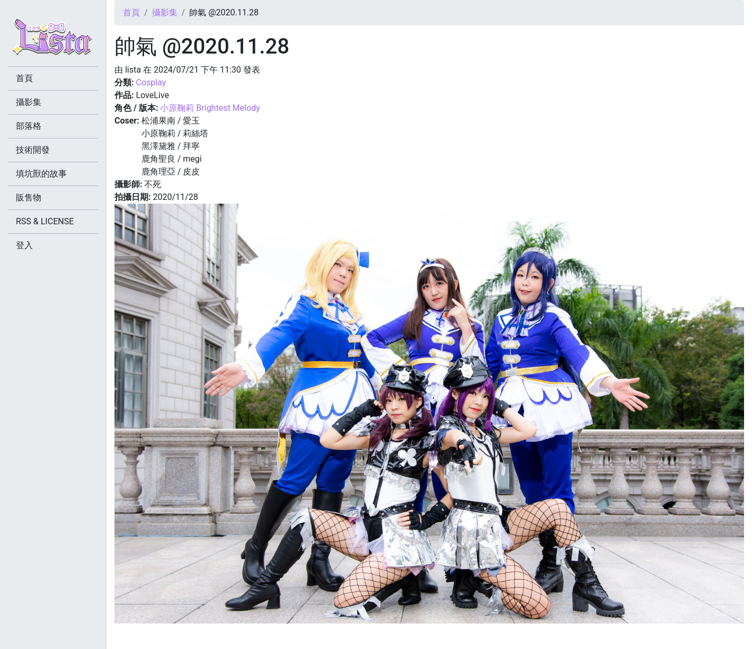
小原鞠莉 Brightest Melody (210, 108)
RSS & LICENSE (45, 221)
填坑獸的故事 (41, 174)
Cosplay (151, 82)
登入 (24, 245)
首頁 (131, 12)
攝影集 (165, 12)
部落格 (28, 126)
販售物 (28, 197)
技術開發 (33, 150)
